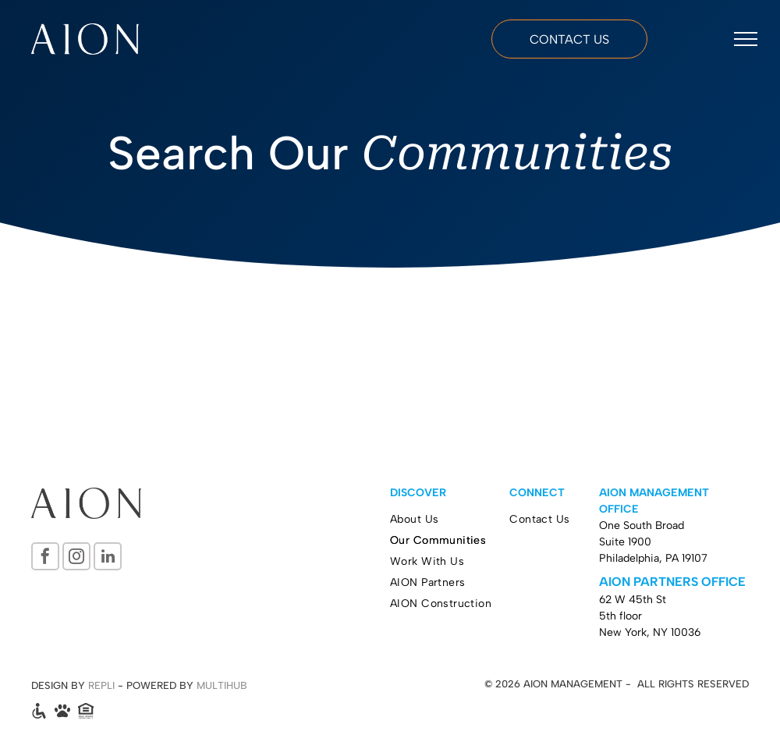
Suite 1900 (625, 542)
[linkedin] (108, 558)
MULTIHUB (222, 685)
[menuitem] (449, 519)
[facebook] (45, 558)
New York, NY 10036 (649, 632)
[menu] (745, 39)
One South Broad (641, 525)
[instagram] (76, 558)
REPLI (101, 685)
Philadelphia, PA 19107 (653, 558)
